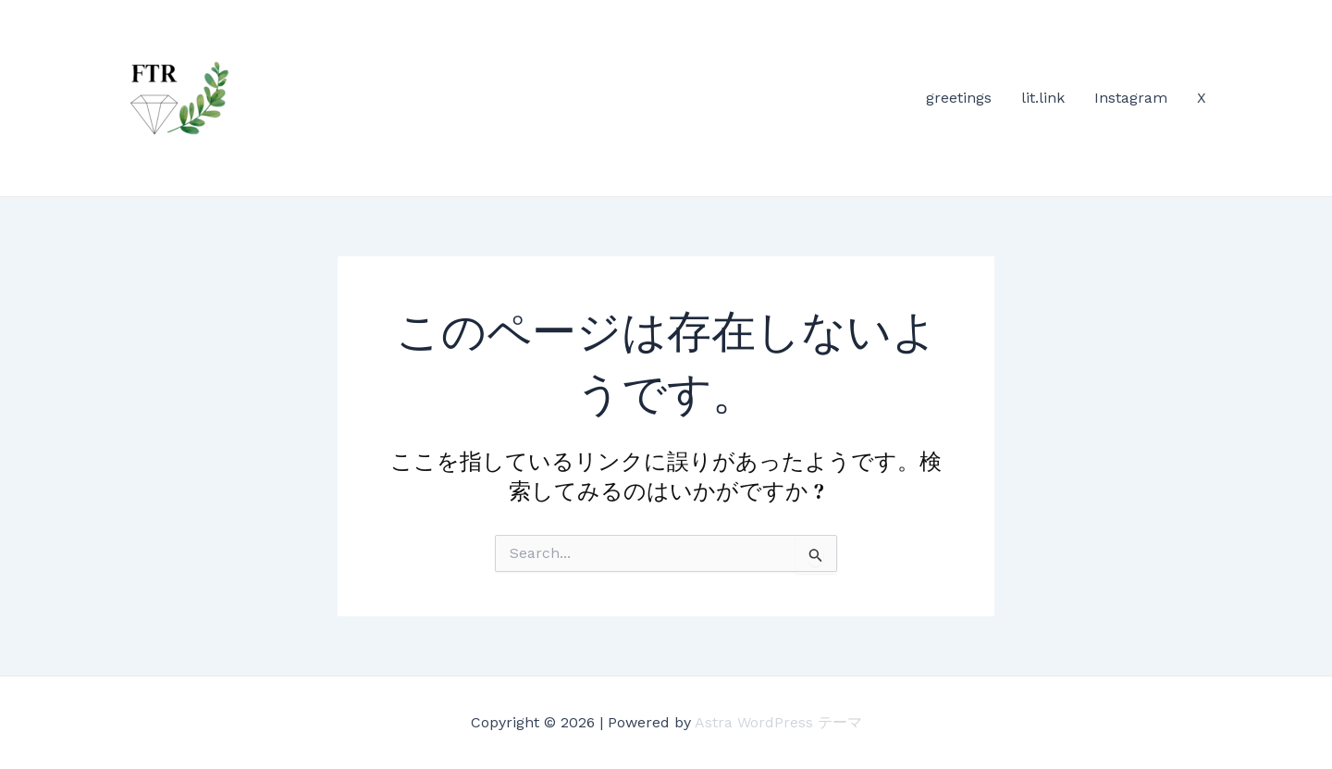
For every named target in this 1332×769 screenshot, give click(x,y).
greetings (959, 97)
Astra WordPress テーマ (778, 722)
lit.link (1043, 97)
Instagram (1130, 97)
